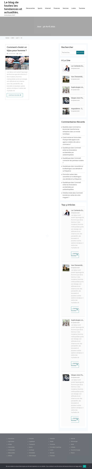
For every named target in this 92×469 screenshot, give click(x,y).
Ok (84, 466)
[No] (90, 466)
